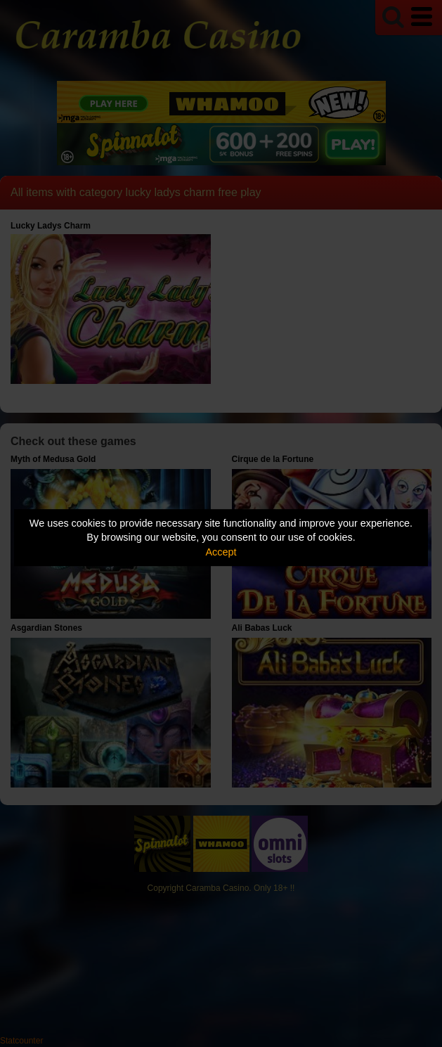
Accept (221, 552)
